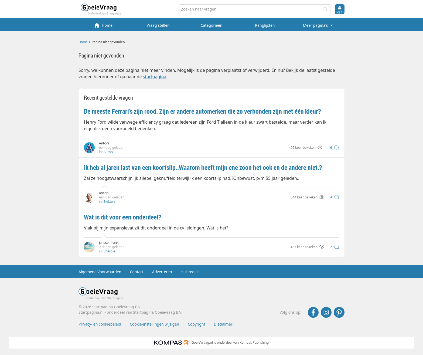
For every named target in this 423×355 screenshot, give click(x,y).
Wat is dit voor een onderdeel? (122, 217)
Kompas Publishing (254, 342)
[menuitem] (105, 24)
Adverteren (162, 271)
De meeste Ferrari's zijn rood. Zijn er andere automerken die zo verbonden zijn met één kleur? (202, 111)
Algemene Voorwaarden (100, 271)
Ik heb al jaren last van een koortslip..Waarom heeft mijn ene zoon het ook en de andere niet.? (203, 167)
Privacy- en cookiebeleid (100, 324)
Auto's (108, 152)
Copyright (196, 324)
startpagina (154, 77)
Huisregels (189, 271)
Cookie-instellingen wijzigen (154, 324)
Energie (109, 251)
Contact (137, 271)
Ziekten (109, 201)
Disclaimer (223, 324)
